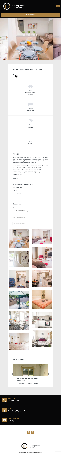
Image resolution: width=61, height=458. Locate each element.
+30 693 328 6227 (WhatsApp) (21, 211)
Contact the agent (19, 224)
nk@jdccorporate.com (19, 217)
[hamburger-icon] (58, 6)
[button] (12, 374)
